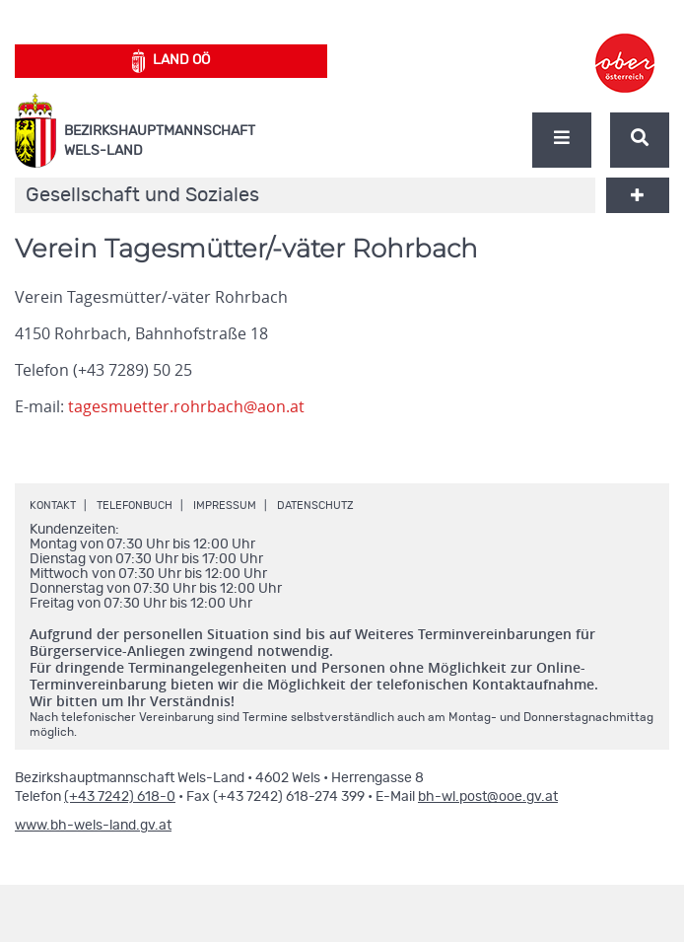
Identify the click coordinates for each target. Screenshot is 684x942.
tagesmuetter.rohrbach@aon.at (186, 406)
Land (171, 61)
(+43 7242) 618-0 (119, 797)
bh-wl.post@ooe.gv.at (488, 797)
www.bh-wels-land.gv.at (93, 826)
